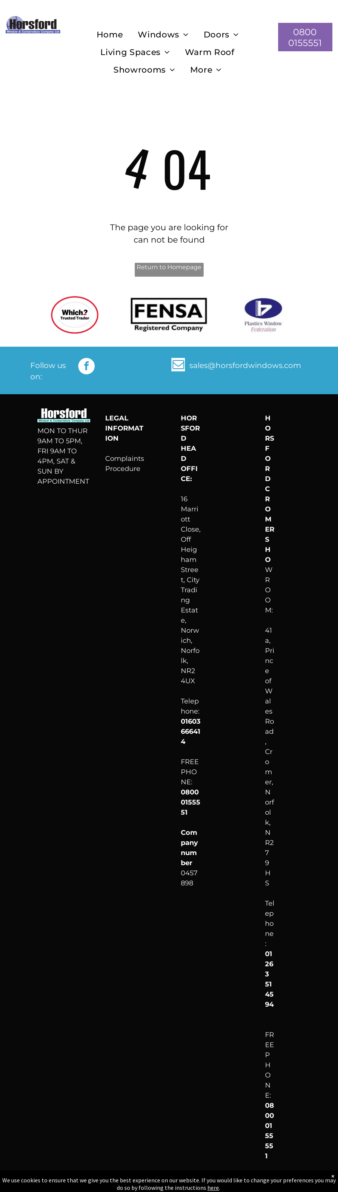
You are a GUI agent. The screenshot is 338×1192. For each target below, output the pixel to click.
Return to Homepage (169, 267)
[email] (178, 365)
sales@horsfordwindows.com (245, 365)
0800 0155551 (190, 802)
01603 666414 (191, 731)
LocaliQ (310, 1181)
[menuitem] (110, 35)
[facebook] (86, 367)
